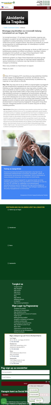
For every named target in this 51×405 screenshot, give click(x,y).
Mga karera (17, 292)
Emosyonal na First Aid (26, 195)
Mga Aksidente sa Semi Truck (22, 324)
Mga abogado (18, 288)
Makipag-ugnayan (19, 299)
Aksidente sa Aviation (20, 308)
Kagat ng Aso (17, 315)
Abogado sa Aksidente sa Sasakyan (24, 319)
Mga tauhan (17, 290)
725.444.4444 (15, 349)
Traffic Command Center (11, 28)
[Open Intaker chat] (30, 404)
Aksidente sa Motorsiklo (20, 321)
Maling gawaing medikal (20, 317)
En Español (17, 301)
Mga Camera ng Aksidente (21, 303)
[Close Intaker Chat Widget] (49, 381)
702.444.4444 (15, 341)
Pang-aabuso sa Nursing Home (22, 323)
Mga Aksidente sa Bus (20, 312)
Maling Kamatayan (19, 332)
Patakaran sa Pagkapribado (18, 403)
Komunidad (17, 294)
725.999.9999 (15, 363)
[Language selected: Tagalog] (7, 7)
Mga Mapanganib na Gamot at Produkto (25, 314)
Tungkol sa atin (18, 286)
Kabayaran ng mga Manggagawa (23, 330)
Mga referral (17, 297)
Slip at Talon (17, 326)
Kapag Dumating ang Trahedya (40, 195)
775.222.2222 (15, 356)
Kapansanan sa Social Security (22, 328)
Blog (15, 296)
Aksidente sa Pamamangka (21, 310)
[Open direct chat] (46, 381)
